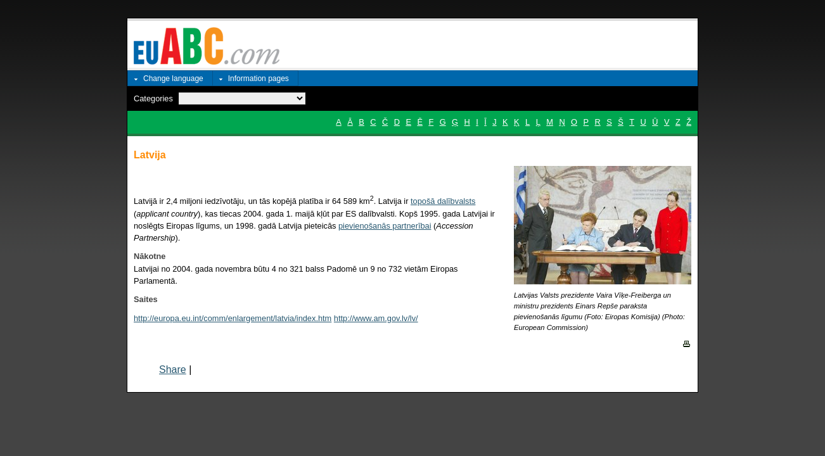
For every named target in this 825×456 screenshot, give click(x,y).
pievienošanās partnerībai (385, 226)
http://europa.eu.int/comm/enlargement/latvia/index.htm (232, 318)
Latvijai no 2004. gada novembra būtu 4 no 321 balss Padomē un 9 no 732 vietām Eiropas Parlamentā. (296, 268)
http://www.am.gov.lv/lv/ (376, 318)
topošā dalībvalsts (443, 201)
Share (172, 369)
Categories (153, 98)
